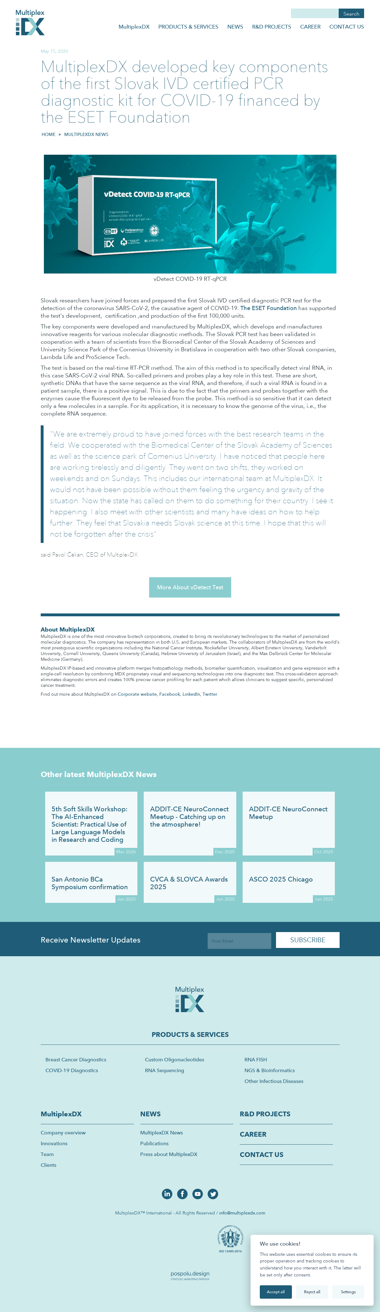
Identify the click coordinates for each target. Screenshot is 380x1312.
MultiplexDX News (86, 134)
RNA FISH (256, 1060)
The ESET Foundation (268, 308)
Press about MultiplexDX (168, 1154)
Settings (348, 1291)
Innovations (54, 1143)
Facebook (169, 694)
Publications (154, 1143)
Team (47, 1154)
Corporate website (137, 694)
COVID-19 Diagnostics (71, 1070)
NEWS (235, 27)
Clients (48, 1165)
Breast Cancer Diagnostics (75, 1060)
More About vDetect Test (190, 587)
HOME (48, 134)
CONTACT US (346, 27)
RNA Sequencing (164, 1070)
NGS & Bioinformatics (270, 1070)
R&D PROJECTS (271, 27)
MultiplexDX (134, 27)
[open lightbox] (231, 1238)
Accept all (276, 1291)
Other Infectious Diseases (274, 1081)
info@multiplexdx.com (242, 1213)
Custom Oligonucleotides (174, 1060)
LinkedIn (191, 694)
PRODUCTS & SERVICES (188, 27)
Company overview (63, 1133)
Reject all (312, 1291)
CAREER (310, 27)
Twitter (210, 694)
